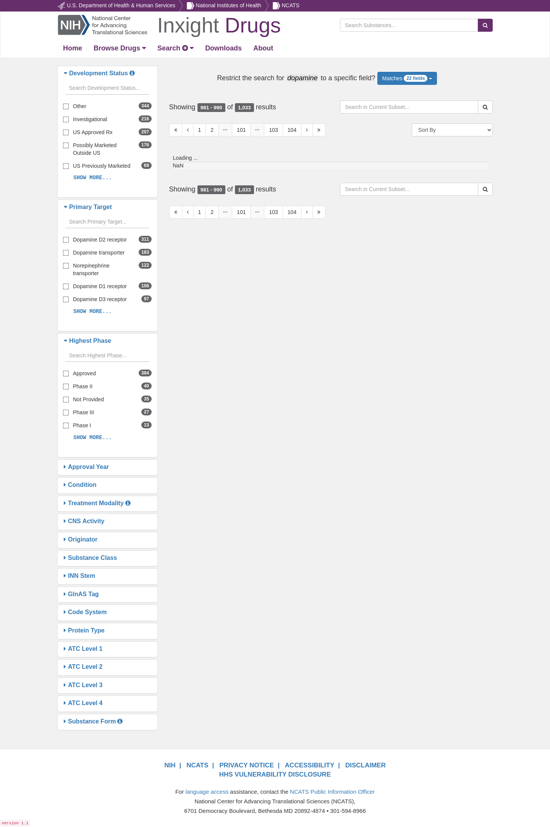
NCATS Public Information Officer (332, 791)
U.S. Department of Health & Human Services (121, 5)
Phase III (83, 412)
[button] (66, 73)
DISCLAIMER (365, 765)
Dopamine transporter (99, 253)
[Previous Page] (188, 129)
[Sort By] (452, 129)
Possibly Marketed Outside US (94, 149)
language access (207, 791)
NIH (169, 765)
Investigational (90, 119)
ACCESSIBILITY (309, 765)
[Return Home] (169, 24)
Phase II (82, 386)
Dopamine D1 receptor (100, 286)
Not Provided (88, 399)
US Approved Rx (93, 132)
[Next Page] (307, 129)
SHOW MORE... (92, 178)
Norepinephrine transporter (91, 269)
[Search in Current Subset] (409, 107)
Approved (84, 373)
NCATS (290, 5)
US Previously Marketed (101, 166)
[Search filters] (107, 88)
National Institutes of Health (228, 5)
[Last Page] (318, 129)
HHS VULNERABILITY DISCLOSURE (275, 774)
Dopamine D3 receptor (100, 299)
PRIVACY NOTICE (246, 765)
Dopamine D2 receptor (100, 240)
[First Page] (175, 129)
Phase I (82, 425)
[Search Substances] (409, 25)
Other (79, 106)
